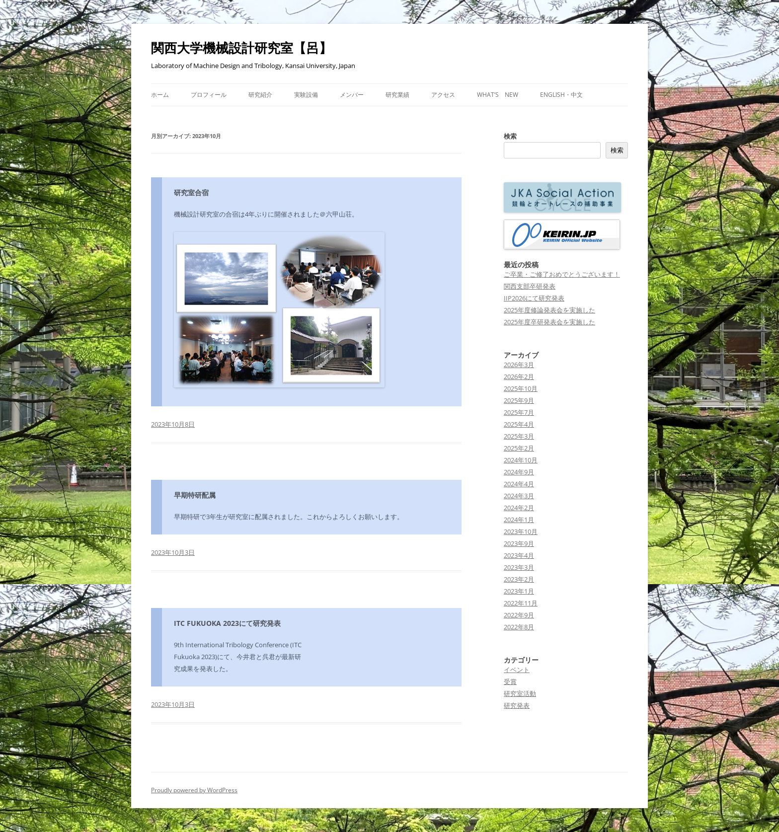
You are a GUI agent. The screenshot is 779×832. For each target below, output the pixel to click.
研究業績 (397, 94)
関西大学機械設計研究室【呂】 (241, 48)
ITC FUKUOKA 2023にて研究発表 (227, 623)
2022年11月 (521, 603)
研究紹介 (260, 94)
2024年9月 (519, 471)
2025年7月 (519, 412)
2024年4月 (519, 483)
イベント (517, 669)
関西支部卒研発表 (529, 286)
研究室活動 (520, 693)
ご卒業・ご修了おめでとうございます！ (562, 274)
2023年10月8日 (173, 424)
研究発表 (517, 705)
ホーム (160, 94)
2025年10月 (521, 388)
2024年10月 (521, 459)
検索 (510, 136)
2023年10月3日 (173, 552)
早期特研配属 (195, 495)
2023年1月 (519, 591)
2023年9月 (519, 543)
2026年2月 (519, 376)
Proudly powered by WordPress (194, 790)
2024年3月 (519, 495)
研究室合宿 (191, 192)
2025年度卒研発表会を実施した (549, 321)
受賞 (510, 681)
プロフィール (209, 94)
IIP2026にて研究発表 (534, 298)
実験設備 (306, 94)
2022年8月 (519, 626)
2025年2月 (519, 448)
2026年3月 (519, 364)
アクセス (443, 94)
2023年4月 (519, 555)
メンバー (352, 94)
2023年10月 (521, 531)
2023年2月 (519, 579)
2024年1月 (519, 519)
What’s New (497, 94)
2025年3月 (519, 436)
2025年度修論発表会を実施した (549, 309)
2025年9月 (519, 400)
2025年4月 (519, 424)
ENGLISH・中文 (561, 94)
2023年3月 (519, 567)
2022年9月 (519, 614)
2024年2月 (519, 507)
